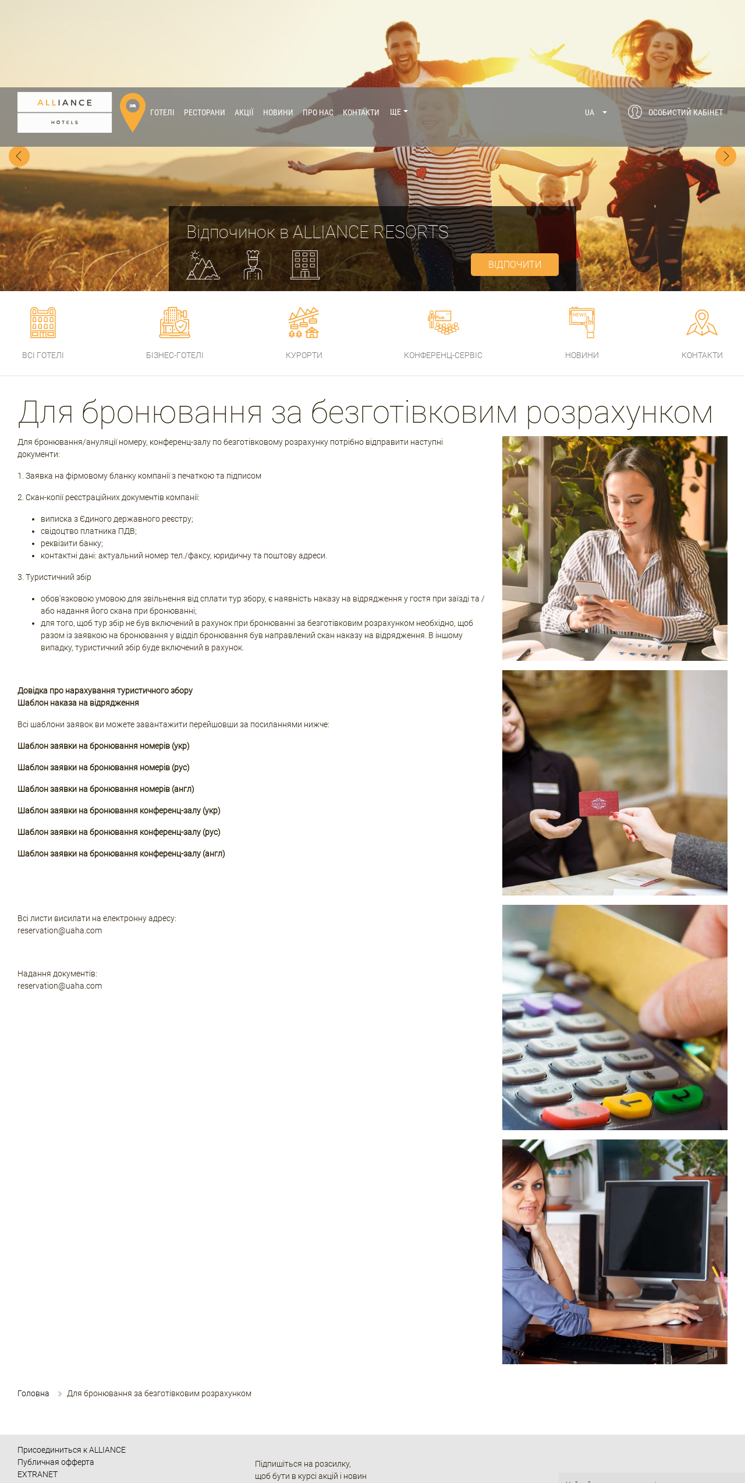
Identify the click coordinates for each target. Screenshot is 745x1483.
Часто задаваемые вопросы (71, 1411)
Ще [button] (395, 24)
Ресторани (204, 25)
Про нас (318, 25)
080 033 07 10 (316, 1445)
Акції (244, 25)
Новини (278, 25)
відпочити (514, 177)
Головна (33, 1306)
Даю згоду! (652, 1468)
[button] (596, 25)
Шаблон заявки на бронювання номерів (93, 658)
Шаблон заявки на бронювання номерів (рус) (103, 680)
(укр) (181, 658)
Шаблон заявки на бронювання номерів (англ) (105, 701)
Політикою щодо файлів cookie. (648, 1439)
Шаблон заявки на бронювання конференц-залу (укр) (119, 723)
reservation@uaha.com (59, 843)
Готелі (162, 25)
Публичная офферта (55, 1374)
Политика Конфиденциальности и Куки (91, 1399)
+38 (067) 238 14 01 (339, 1462)
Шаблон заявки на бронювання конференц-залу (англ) (121, 766)
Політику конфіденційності (610, 1418)
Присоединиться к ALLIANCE (71, 1362)
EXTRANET (37, 1387)
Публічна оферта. (594, 1450)
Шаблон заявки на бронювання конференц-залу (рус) (119, 744)
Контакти (361, 25)
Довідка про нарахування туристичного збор (103, 603)
